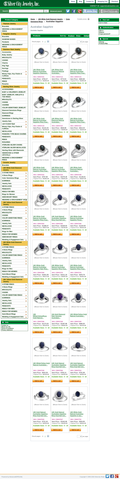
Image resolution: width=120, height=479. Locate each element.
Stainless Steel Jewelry (11, 49)
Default (87, 36)
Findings (5, 71)
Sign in (101, 30)
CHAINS (5, 60)
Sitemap (101, 42)
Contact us (5, 325)
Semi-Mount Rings (9, 274)
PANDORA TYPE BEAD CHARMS (14, 134)
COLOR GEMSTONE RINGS (12, 218)
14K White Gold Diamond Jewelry (50, 19)
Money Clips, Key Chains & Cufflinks (12, 75)
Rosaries (5, 84)
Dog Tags (5, 66)
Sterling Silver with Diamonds (13, 150)
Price (78, 36)
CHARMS (5, 105)
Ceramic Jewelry (9, 162)
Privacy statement (7, 330)
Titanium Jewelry (9, 24)
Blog (80, 1)
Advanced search (56, 11)
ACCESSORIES (7, 89)
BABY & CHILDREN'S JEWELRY (14, 92)
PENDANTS (6, 78)
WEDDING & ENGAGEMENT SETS (14, 200)
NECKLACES (7, 131)
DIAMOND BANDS (8, 39)
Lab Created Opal (8, 124)
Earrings (5, 68)
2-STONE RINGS (8, 173)
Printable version (82, 19)
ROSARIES (6, 142)
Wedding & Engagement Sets (12, 240)
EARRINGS (6, 116)
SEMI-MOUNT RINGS (9, 197)
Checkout (114, 1)
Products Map (103, 43)
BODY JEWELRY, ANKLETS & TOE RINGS (13, 96)
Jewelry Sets (6, 121)
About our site (6, 327)
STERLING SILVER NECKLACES (14, 147)
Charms (5, 63)
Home (33, 19)
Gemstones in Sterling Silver (12, 118)
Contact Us (90, 1)
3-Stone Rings (7, 175)
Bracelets (5, 26)
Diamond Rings (7, 113)
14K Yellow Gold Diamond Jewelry (12, 203)
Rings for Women (8, 194)
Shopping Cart (102, 1)
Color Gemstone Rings (10, 178)
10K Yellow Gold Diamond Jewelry (12, 281)
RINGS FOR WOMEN (9, 234)
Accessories (6, 52)
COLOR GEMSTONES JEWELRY (14, 108)
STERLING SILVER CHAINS (12, 145)
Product (71, 36)
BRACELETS (6, 57)
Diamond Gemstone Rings (11, 110)
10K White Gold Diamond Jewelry (12, 243)
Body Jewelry (7, 55)
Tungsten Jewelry (9, 34)
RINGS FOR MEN (8, 192)
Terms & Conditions (8, 328)
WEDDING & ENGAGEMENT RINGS (12, 30)
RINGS (4, 81)
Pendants (5, 42)
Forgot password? (104, 34)
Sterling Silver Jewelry (11, 87)
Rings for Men (7, 231)
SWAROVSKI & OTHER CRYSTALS (10, 154)
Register (101, 32)
